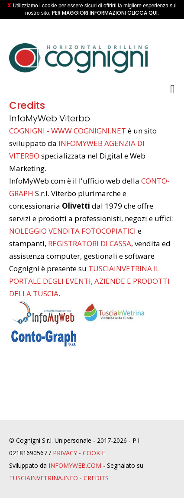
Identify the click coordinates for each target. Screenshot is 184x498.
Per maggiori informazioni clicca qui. (105, 12)
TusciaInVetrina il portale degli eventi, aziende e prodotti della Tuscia (89, 280)
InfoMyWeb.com (74, 465)
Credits (96, 478)
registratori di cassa (89, 243)
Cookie (94, 453)
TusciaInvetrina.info (43, 478)
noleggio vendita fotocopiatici (72, 231)
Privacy (65, 453)
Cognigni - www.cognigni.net (67, 131)
